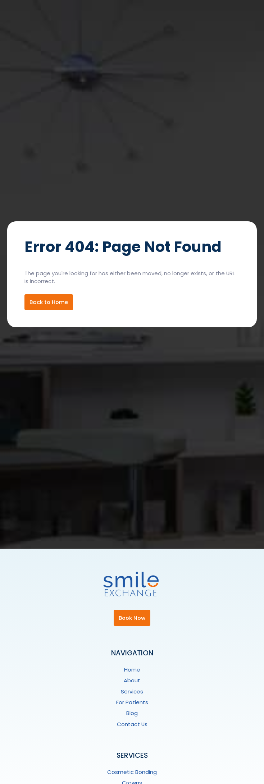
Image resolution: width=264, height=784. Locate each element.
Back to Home (48, 302)
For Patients (132, 702)
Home (132, 669)
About (132, 680)
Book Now (132, 618)
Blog (132, 713)
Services (132, 691)
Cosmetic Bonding (132, 772)
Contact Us (132, 724)
